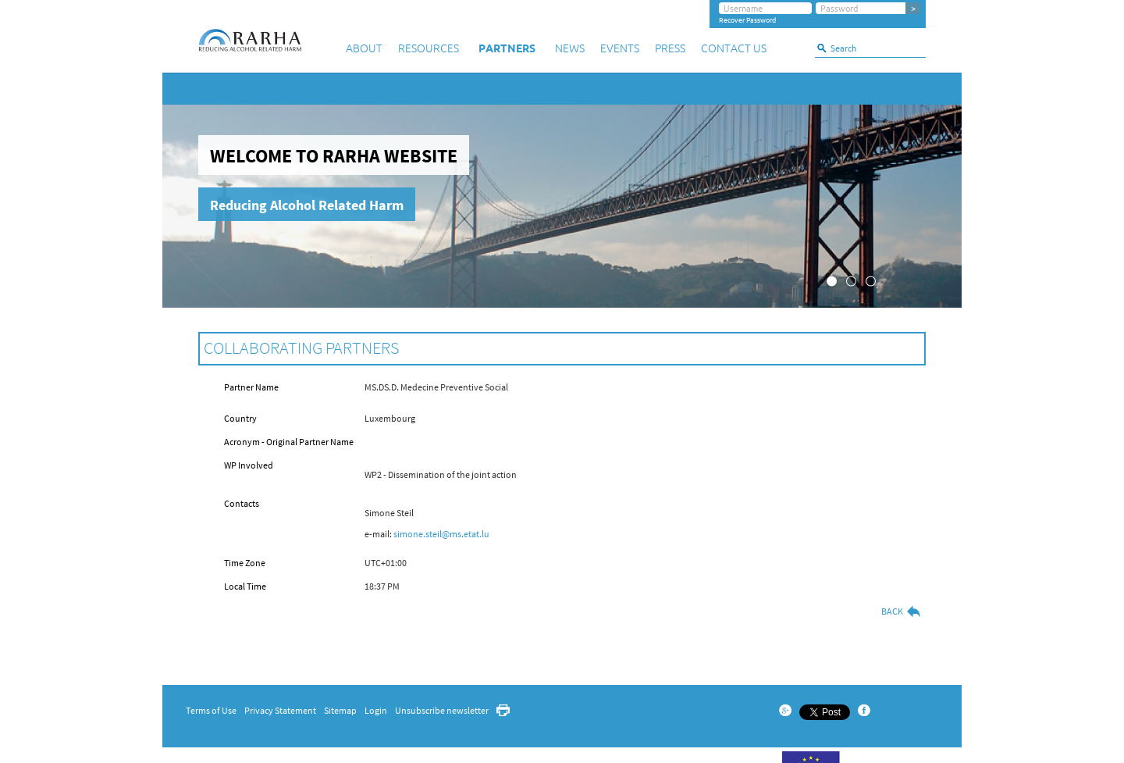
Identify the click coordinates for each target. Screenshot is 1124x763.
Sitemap (340, 710)
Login (376, 710)
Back (901, 611)
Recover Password (747, 20)
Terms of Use (211, 710)
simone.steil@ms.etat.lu (441, 534)
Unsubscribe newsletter (442, 710)
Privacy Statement (280, 710)
